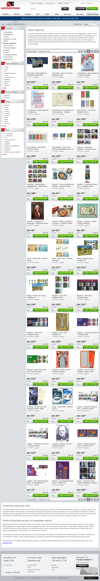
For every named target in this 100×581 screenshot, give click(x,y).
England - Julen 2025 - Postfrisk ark (60, 333)
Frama (6, 75)
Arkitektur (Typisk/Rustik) (11, 146)
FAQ (53, 569)
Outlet (57, 14)
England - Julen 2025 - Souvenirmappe (85, 296)
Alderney (7, 123)
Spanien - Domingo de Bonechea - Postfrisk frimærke (37, 222)
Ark (5, 71)
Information (80, 14)
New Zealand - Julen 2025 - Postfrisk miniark (36, 148)
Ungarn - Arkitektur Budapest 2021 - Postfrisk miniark (87, 408)
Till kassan (92, 8)
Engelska (39, 3)
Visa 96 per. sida (44, 51)
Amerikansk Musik (9, 140)
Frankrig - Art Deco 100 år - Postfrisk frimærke (61, 370)
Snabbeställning (92, 14)
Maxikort (6, 85)
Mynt (37, 14)
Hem (3, 24)
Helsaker (7, 81)
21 (85, 51)
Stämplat (7, 97)
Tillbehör (16, 14)
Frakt (29, 567)
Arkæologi (7, 148)
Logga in (60, 3)
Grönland (7, 113)
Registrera (83, 565)
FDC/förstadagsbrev (10, 73)
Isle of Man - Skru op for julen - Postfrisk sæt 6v (62, 74)
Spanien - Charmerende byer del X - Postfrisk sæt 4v (87, 185)
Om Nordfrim (8, 565)
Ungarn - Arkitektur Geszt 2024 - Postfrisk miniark (38, 445)
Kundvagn (81, 8)
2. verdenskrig (8, 136)
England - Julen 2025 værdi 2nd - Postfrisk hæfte (36, 370)
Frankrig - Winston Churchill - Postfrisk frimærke (62, 445)
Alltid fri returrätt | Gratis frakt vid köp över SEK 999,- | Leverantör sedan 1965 (50, 18)
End (97, 51)
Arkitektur (7, 144)
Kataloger (28, 14)
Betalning (31, 572)
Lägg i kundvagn (41, 87)
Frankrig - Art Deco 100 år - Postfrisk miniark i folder (86, 370)
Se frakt (29, 84)
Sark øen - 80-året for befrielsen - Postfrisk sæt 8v (86, 148)
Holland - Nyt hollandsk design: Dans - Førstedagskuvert (38, 482)
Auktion (47, 14)
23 (92, 51)
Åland (6, 119)
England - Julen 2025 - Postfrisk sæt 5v (60, 296)
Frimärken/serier (9, 77)
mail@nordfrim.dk (63, 578)
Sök (66, 8)
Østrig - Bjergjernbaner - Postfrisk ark (85, 259)
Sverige (6, 109)
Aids (5, 137)
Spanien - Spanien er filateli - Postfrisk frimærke (87, 222)
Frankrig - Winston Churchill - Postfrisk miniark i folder (37, 408)
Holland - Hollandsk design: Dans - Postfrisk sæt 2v (86, 445)
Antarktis (7, 142)
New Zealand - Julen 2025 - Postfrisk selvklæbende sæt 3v (62, 148)
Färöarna (7, 115)
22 (88, 51)
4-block (6, 67)
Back (81, 51)
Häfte (6, 83)
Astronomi (7, 150)
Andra (6, 69)
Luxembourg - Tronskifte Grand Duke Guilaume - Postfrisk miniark (63, 112)
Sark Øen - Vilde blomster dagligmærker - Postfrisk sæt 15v (37, 186)
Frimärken (5, 14)
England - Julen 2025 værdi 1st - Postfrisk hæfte (88, 333)
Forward (95, 51)
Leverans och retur (34, 569)
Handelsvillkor (32, 565)
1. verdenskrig (8, 133)
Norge (6, 107)
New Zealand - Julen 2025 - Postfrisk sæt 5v (86, 111)
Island (6, 117)
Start (79, 51)
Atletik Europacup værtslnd (12, 152)
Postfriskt (7, 95)
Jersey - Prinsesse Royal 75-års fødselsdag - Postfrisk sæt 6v (87, 483)
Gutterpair (7, 79)
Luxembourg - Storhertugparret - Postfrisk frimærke (88, 74)
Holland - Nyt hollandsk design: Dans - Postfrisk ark (63, 482)
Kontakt (66, 3)
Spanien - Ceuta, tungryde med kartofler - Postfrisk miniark (63, 185)
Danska (33, 3)
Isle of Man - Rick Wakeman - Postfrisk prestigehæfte (37, 74)
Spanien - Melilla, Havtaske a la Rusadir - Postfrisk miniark (62, 222)
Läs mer (78, 568)
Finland (6, 111)
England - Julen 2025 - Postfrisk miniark (35, 333)
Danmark (7, 105)
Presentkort (55, 567)
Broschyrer (67, 14)
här (37, 44)
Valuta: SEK (50, 3)
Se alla (4, 88)
